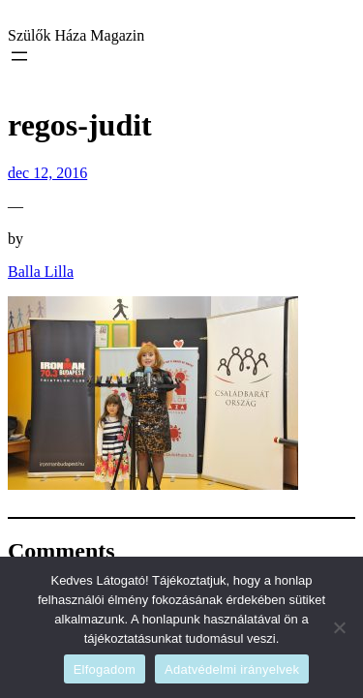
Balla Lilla (41, 271)
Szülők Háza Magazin (76, 35)
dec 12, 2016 (47, 173)
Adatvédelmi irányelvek (232, 669)
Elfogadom (105, 669)
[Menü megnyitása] (19, 56)
